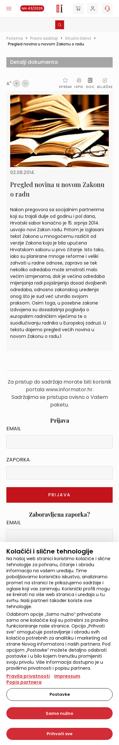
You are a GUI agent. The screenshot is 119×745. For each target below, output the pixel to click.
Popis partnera (24, 682)
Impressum (67, 676)
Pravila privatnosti (28, 676)
